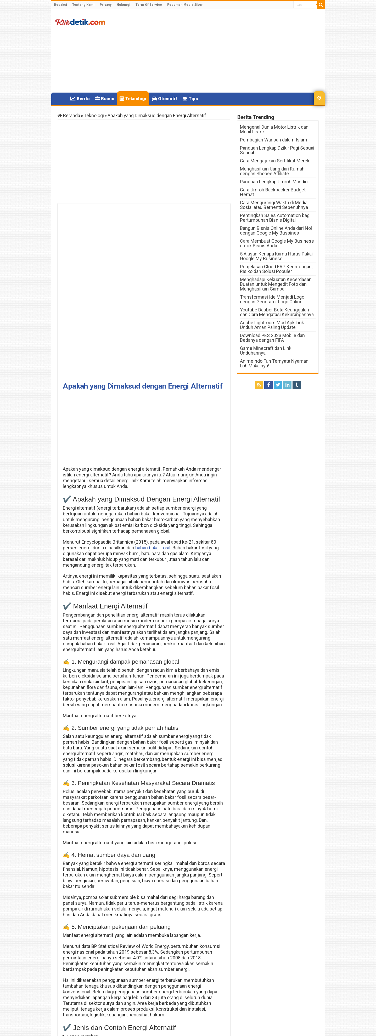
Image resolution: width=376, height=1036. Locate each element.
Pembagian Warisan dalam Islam (273, 140)
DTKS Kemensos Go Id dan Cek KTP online (193, 1000)
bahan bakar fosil (152, 379)
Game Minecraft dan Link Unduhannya (265, 350)
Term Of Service (149, 5)
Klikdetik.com (76, 1027)
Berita (80, 98)
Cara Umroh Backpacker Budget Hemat (273, 192)
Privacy (105, 5)
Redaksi (60, 5)
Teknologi (133, 98)
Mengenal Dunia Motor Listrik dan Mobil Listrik (274, 129)
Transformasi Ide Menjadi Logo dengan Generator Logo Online (272, 299)
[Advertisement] (225, 50)
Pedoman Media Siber (185, 5)
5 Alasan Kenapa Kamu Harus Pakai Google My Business (276, 256)
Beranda (69, 115)
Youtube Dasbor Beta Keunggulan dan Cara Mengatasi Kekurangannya (277, 312)
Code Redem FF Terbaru (95, 998)
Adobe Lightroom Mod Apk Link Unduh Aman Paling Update (272, 325)
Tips (190, 98)
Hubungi (123, 5)
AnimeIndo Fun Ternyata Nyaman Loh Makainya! (274, 363)
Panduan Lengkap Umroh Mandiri (274, 181)
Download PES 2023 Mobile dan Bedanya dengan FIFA (272, 338)
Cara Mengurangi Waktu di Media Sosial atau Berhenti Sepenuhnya (274, 205)
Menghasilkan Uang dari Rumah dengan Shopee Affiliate (272, 171)
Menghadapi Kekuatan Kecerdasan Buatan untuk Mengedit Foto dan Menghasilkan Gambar (276, 284)
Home (61, 98)
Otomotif (164, 98)
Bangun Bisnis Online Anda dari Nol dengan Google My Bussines (276, 230)
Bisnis (104, 98)
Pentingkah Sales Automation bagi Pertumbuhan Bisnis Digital (275, 218)
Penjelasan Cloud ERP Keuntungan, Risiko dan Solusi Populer (276, 269)
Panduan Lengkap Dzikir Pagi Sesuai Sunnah (277, 150)
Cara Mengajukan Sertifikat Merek (275, 160)
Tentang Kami (83, 5)
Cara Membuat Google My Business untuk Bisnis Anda (277, 243)
